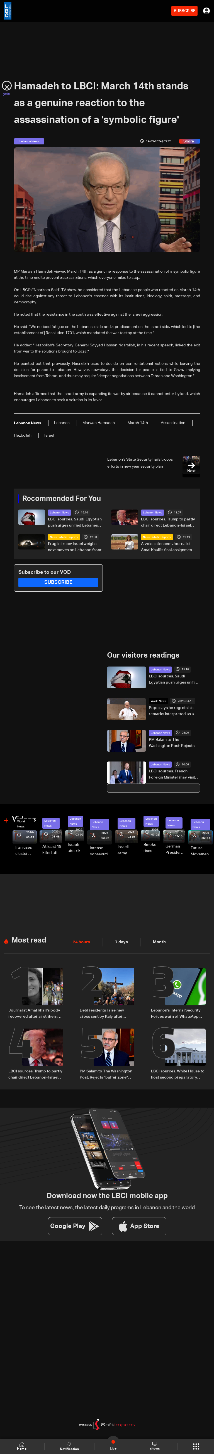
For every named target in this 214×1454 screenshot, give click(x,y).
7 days (120, 942)
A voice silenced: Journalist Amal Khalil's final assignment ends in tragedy (167, 547)
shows (154, 1446)
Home (22, 1446)
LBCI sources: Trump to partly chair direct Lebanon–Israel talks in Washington (168, 523)
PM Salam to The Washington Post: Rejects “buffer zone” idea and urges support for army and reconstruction (174, 743)
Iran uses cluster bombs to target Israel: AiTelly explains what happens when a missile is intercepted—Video (26, 850)
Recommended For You (61, 499)
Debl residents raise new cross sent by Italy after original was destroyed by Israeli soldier (103, 1013)
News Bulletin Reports (64, 537)
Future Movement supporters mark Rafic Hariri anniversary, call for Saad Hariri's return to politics (202, 851)
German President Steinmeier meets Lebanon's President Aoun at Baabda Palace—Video (175, 849)
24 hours (81, 942)
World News (158, 700)
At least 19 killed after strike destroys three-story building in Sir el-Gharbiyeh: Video (52, 850)
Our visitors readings (143, 655)
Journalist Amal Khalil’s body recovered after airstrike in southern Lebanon (34, 1013)
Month (157, 942)
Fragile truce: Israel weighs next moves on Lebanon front (74, 547)
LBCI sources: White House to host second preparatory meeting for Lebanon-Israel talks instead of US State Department (178, 1074)
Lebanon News (59, 512)
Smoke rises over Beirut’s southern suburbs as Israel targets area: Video (152, 848)
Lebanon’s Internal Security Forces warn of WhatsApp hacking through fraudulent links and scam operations (176, 1013)
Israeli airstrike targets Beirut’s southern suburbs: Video (76, 848)
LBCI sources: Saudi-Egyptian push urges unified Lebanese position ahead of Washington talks (75, 523)
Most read (29, 940)
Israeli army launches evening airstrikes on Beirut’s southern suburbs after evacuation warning (128, 850)
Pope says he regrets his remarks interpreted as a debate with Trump (171, 711)
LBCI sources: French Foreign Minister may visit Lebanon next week (172, 774)
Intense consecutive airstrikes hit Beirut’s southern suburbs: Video (101, 851)
